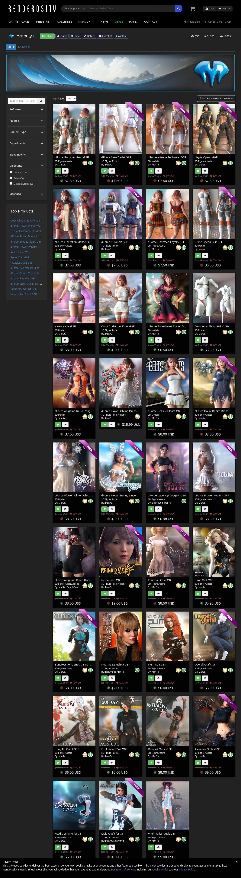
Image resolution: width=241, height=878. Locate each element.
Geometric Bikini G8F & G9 (26, 231)
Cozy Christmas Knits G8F (26, 220)
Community (86, 21)
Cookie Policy (160, 869)
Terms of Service (125, 869)
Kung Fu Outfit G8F (67, 749)
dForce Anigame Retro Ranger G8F (77, 411)
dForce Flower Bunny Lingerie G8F (31, 236)
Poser (134, 21)
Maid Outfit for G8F (113, 833)
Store (75, 36)
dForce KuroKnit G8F (114, 242)
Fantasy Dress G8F (160, 580)
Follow (47, 36)
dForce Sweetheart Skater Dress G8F (33, 267)
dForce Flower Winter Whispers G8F (32, 225)
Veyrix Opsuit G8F (206, 157)
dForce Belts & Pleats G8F (26, 241)
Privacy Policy (187, 869)
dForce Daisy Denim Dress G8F (29, 283)
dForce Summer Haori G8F (72, 157)
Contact (150, 21)
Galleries (64, 21)
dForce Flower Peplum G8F (27, 246)
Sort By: (215, 98)
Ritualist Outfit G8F (22, 262)
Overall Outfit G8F (206, 664)
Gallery (89, 36)
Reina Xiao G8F (20, 257)
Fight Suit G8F (157, 664)
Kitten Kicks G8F (20, 252)
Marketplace (18, 21)
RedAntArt (110, 672)
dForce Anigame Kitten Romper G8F (78, 580)
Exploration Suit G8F (23, 278)
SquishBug (157, 503)
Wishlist (121, 36)
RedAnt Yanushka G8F (115, 664)
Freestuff (105, 36)
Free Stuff (42, 21)
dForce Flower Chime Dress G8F (30, 273)
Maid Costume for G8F (69, 833)
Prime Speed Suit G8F (24, 289)
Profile (62, 36)
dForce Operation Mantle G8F (73, 242)
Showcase (24, 46)
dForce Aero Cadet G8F (116, 157)
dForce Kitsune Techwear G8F (167, 157)
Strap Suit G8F (204, 580)
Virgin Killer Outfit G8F (24, 294)
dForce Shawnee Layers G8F (166, 242)
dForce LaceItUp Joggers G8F (167, 495)
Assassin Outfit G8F (207, 749)
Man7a (62, 164)
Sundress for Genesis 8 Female (75, 664)
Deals (119, 21)
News (105, 21)
